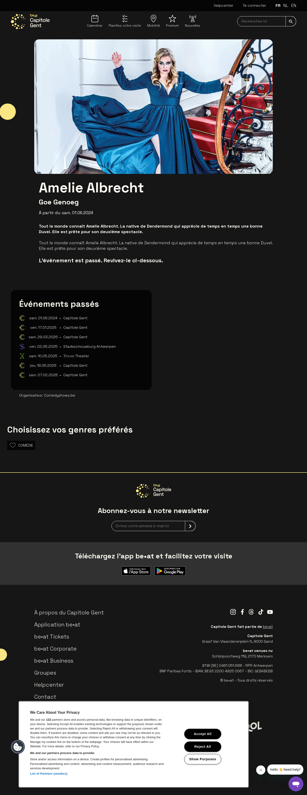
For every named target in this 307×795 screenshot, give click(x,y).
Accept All (203, 734)
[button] (17, 746)
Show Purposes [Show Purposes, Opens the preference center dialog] (202, 759)
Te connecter (254, 5)
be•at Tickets (51, 636)
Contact (45, 696)
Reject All (202, 746)
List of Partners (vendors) (49, 773)
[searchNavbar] (266, 21)
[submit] (291, 21)
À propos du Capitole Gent (69, 612)
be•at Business (53, 660)
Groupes (45, 672)
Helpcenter (223, 5)
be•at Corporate (55, 648)
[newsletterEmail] (153, 526)
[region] (133, 744)
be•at (268, 626)
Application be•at (57, 624)
